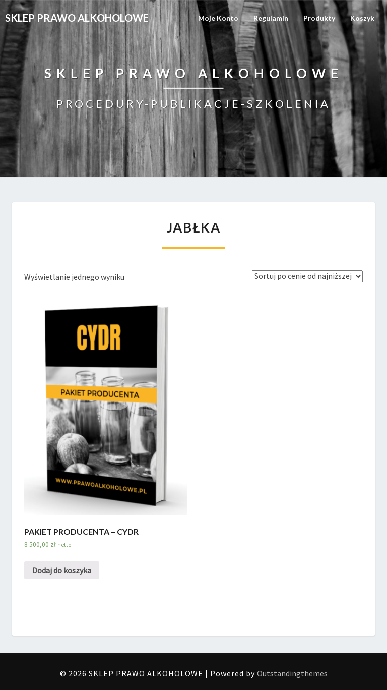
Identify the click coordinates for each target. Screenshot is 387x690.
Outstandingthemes (292, 673)
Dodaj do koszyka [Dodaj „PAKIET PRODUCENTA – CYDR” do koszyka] (61, 570)
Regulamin (270, 18)
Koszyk (362, 18)
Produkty (319, 18)
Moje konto (218, 18)
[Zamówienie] (307, 276)
